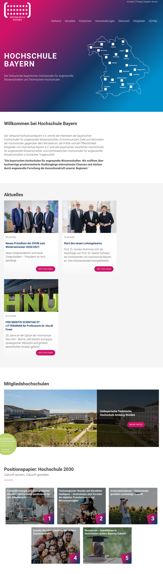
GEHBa (153, 21)
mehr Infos (135, 346)
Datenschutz (152, 565)
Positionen (85, 21)
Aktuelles (70, 21)
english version (151, 1)
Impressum (138, 565)
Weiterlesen (40, 274)
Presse (139, 1)
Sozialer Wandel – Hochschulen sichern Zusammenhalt (54, 454)
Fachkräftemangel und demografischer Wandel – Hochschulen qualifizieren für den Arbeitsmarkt (28, 416)
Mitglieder (139, 21)
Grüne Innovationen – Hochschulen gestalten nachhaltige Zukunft (129, 414)
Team (94, 523)
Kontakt (130, 1)
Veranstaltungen (105, 21)
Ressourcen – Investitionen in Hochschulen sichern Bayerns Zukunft (105, 454)
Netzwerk (124, 21)
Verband (56, 21)
